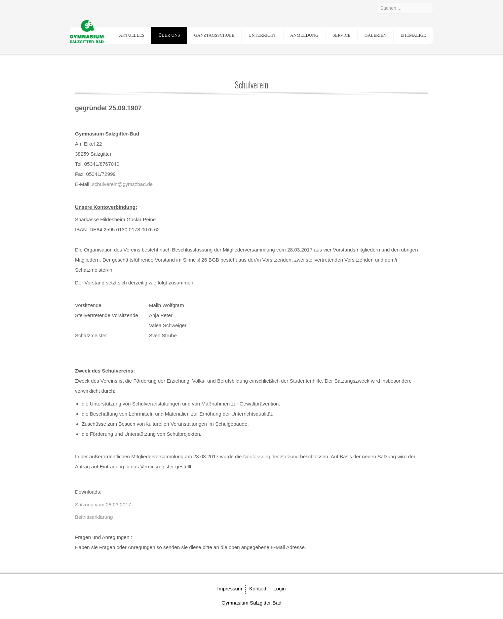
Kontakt (257, 588)
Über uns (169, 35)
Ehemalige (413, 35)
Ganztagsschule (214, 35)
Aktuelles (131, 35)
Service (341, 35)
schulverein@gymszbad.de (122, 184)
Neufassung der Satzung (271, 456)
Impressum (229, 588)
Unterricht (262, 35)
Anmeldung (304, 35)
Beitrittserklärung (94, 517)
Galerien (375, 35)
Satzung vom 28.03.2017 (103, 504)
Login (279, 588)
